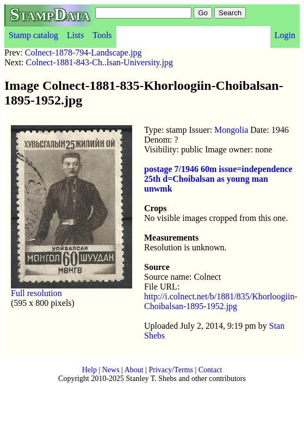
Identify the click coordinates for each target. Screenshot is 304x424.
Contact (210, 370)
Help (89, 370)
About (134, 370)
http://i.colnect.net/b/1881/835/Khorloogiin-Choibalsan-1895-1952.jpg (220, 301)
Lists (75, 35)
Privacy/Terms (170, 370)
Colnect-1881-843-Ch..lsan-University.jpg (99, 62)
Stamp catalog (33, 35)
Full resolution (36, 293)
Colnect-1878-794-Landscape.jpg (83, 52)
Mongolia (231, 129)
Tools (101, 35)
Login (285, 35)
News (111, 370)
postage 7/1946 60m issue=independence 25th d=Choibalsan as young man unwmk (218, 178)
